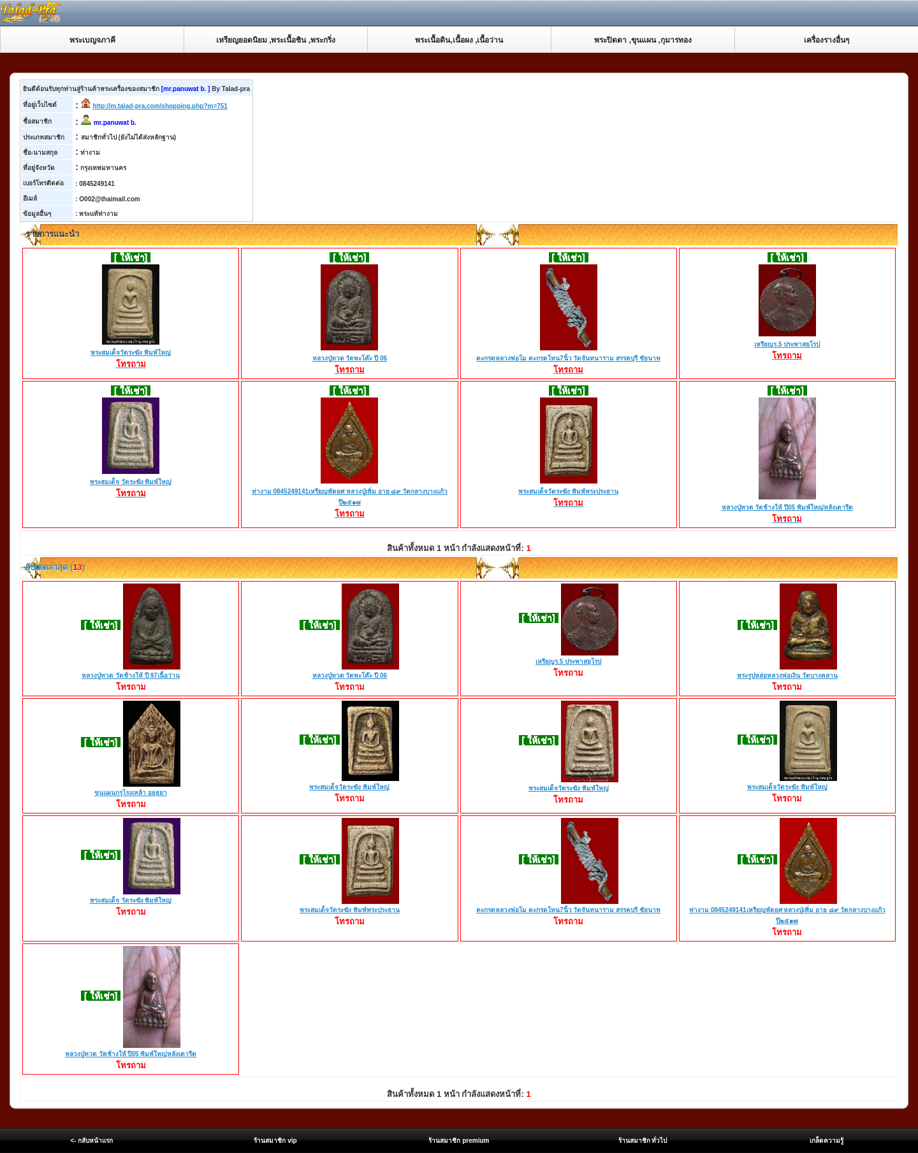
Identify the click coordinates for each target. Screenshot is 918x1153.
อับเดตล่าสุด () (54, 567)
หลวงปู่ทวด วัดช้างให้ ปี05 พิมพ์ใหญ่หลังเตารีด (787, 508)
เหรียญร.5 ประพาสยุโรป (787, 345)
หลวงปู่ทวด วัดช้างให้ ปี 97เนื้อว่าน (130, 675)
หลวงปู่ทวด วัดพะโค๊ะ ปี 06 (349, 359)
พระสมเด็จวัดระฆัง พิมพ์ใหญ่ (131, 353)
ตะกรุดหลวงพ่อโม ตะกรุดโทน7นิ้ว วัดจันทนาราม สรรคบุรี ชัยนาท (568, 359)
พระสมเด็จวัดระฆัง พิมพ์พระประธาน (568, 492)
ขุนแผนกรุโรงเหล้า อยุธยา (130, 792)
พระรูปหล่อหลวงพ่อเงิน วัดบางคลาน (787, 675)
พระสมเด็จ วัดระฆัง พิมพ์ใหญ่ (131, 483)
